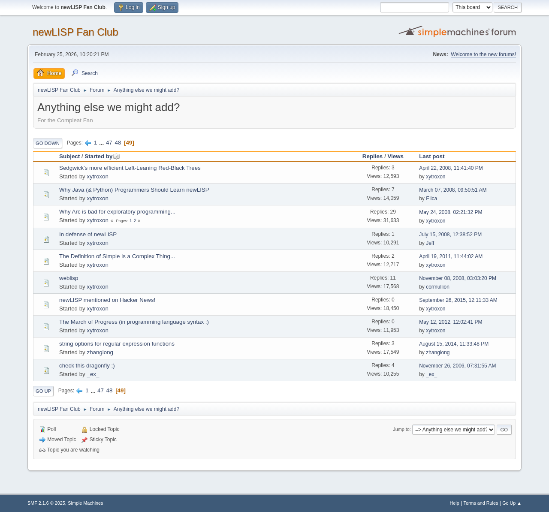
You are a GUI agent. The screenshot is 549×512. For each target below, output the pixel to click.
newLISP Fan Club (75, 32)
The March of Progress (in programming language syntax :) (134, 322)
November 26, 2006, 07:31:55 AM (457, 366)
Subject (69, 156)
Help (454, 503)
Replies (372, 156)
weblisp (68, 278)
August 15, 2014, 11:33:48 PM (454, 344)
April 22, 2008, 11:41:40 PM (451, 168)
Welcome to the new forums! (483, 54)
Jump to (401, 429)
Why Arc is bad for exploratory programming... (117, 211)
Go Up (43, 391)
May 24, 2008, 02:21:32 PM (450, 212)
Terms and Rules (481, 503)
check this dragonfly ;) (87, 365)
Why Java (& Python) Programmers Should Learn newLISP (134, 190)
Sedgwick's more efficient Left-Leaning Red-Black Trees (130, 168)
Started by (102, 156)
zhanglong (100, 352)
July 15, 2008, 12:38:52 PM (450, 235)
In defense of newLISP (88, 234)
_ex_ (93, 374)
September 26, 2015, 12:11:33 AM (458, 300)
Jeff (430, 243)
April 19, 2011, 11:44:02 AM (451, 256)
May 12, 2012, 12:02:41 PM (450, 322)
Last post (431, 156)
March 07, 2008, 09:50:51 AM (452, 190)
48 (118, 142)
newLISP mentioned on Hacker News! (107, 300)
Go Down (48, 143)
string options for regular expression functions (117, 343)
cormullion (437, 287)
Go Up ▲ (512, 503)
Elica (431, 199)
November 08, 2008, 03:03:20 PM (457, 278)
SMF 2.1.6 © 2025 (46, 503)
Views (395, 156)
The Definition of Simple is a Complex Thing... (117, 256)
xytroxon (97, 176)
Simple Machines (85, 503)
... (102, 142)
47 (109, 142)
